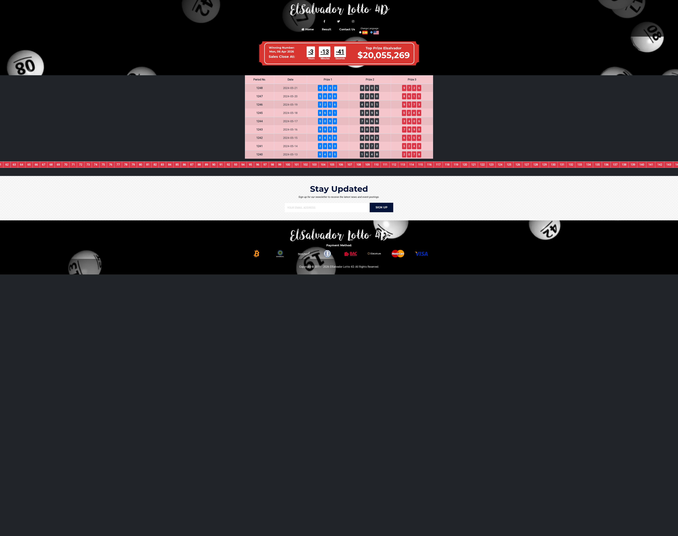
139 (633, 164)
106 (340, 164)
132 (571, 164)
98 (272, 164)
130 (553, 164)
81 (147, 164)
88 (199, 164)
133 (579, 164)
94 (243, 164)
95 (250, 164)
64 (21, 164)
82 (155, 164)
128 (535, 164)
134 (588, 164)
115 (420, 164)
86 (184, 164)
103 (314, 164)
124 (500, 164)
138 (624, 164)
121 (473, 164)
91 (221, 164)
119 (456, 164)
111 (385, 164)
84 (169, 164)
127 (526, 164)
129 (544, 164)
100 (287, 164)
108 (358, 164)
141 (650, 164)
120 (464, 164)
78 (125, 164)
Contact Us (347, 29)
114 (411, 164)
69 (58, 164)
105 (332, 164)
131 (562, 164)
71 (73, 164)
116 (429, 164)
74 (95, 164)
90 (213, 164)
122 (482, 164)
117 (438, 164)
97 (265, 164)
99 (279, 164)
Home (307, 29)
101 (296, 164)
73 (88, 164)
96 (257, 164)
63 (14, 164)
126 (517, 164)
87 (191, 164)
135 (597, 164)
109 (367, 164)
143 (668, 164)
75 (103, 164)
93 (235, 164)
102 (305, 164)
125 (509, 164)
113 (402, 164)
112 (394, 164)
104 (323, 164)
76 (110, 164)
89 (206, 164)
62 (6, 164)
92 (228, 164)
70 (65, 164)
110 (376, 164)
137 (615, 164)
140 (641, 164)
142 (659, 164)
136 (606, 164)
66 (36, 164)
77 (118, 164)
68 (51, 164)
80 (140, 164)
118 (447, 164)
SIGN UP (381, 207)
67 (43, 164)
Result (326, 29)
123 (491, 164)
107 (349, 164)
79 (133, 164)
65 (29, 164)
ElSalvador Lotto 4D (342, 266)
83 (162, 164)
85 (177, 164)
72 (80, 164)
